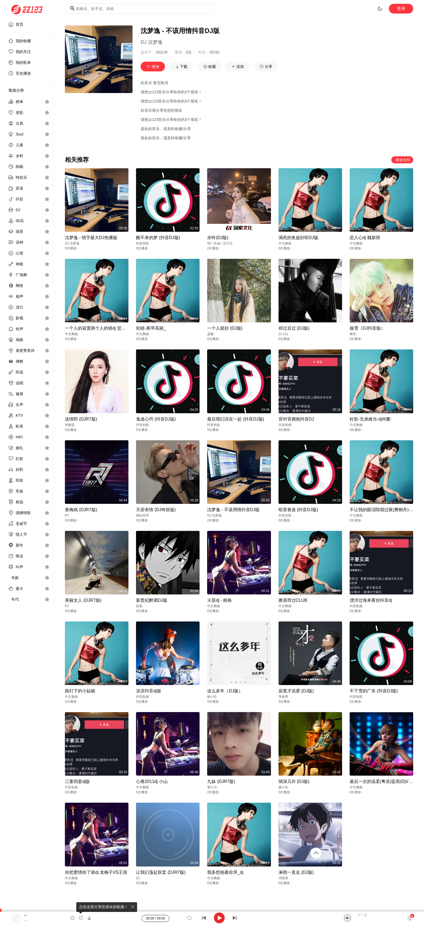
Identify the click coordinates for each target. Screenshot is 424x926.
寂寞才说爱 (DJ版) (296, 691)
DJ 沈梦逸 (152, 42)
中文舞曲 (285, 243)
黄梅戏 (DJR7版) (81, 509)
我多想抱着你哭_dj (225, 872)
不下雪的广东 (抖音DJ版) (374, 691)
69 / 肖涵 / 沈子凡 (219, 243)
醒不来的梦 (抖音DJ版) (158, 237)
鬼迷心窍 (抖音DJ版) (156, 419)
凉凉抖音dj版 (148, 691)
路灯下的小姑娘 (80, 691)
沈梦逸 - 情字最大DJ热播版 (91, 237)
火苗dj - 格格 (219, 600)
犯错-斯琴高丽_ (151, 328)
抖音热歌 (142, 243)
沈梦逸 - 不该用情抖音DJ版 (233, 509)
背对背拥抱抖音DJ (296, 419)
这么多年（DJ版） (225, 691)
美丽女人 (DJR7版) (83, 600)
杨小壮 (212, 697)
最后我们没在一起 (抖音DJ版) (235, 419)
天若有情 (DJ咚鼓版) (156, 509)
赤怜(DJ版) (217, 237)
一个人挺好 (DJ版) (225, 328)
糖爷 (353, 334)
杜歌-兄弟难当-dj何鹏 (370, 419)
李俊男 (283, 697)
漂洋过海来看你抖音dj (371, 600)
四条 (139, 606)
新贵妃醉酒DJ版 (151, 600)
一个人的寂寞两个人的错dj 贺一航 (97, 328)
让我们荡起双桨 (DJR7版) (161, 872)
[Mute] (347, 917)
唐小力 (212, 787)
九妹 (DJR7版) (221, 781)
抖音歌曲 (285, 425)
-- (25, 915)
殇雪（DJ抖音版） (367, 328)
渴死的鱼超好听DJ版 (299, 237)
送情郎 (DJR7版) (81, 419)
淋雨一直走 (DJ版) (296, 872)
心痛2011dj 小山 (152, 781)
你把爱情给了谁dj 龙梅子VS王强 (96, 872)
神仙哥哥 (142, 515)
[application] (212, 918)
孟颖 (210, 334)
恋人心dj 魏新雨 (365, 237)
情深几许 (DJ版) (294, 781)
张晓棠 (70, 425)
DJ (138, 878)
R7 (67, 515)
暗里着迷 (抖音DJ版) (298, 509)
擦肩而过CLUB (293, 600)
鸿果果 (283, 878)
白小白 (283, 334)
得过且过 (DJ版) (294, 328)
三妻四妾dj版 (77, 781)
